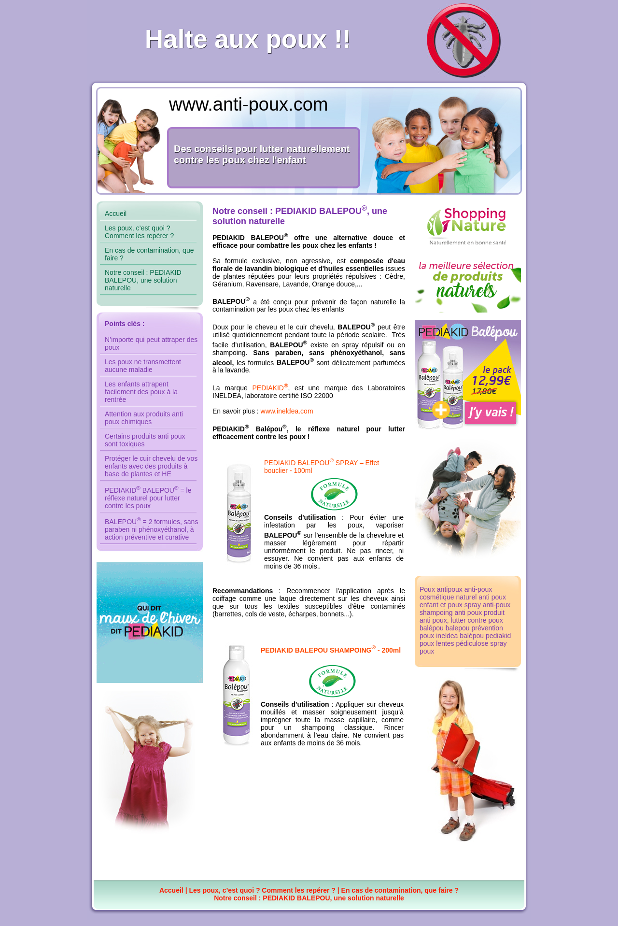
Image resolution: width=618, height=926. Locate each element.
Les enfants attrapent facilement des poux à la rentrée (141, 391)
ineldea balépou (460, 636)
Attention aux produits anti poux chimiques (144, 418)
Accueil (115, 213)
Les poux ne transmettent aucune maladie (143, 365)
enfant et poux (441, 605)
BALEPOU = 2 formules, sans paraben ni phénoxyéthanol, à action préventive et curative (151, 529)
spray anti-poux (487, 605)
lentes (445, 643)
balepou (458, 628)
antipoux (450, 589)
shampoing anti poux (451, 612)
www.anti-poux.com (248, 104)
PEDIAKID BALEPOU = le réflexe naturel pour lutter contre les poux (148, 498)
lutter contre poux (477, 620)
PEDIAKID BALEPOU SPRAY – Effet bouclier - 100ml (334, 486)
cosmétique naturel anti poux (463, 597)
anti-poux (478, 589)
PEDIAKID (270, 388)
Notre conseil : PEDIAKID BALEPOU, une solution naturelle (143, 280)
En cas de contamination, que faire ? (400, 890)
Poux (427, 589)
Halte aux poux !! (248, 36)
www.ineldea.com (287, 411)
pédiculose (472, 643)
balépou (432, 628)
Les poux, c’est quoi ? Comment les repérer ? (139, 232)
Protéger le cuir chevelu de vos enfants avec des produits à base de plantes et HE (151, 466)
